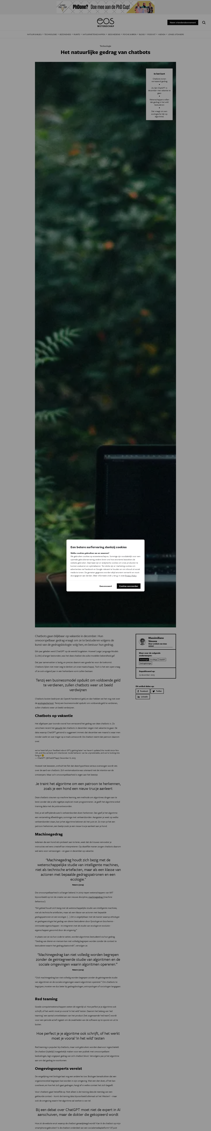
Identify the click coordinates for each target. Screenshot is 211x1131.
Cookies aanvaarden (128, 586)
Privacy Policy (130, 575)
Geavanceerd (105, 586)
